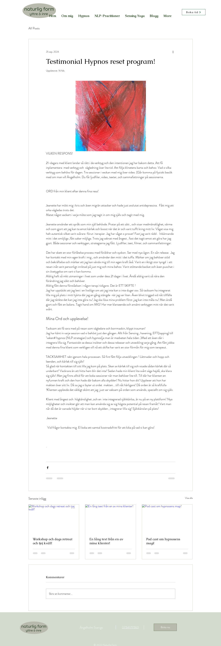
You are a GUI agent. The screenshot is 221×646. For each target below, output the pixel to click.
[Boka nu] (165, 627)
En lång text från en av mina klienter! (106, 541)
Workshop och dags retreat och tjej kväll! (52, 541)
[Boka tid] (193, 12)
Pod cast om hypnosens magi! (163, 541)
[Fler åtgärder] (173, 52)
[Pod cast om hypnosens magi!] (167, 519)
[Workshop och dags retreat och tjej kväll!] (54, 519)
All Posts (34, 28)
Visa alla (189, 498)
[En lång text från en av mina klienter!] (110, 519)
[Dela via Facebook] (47, 467)
